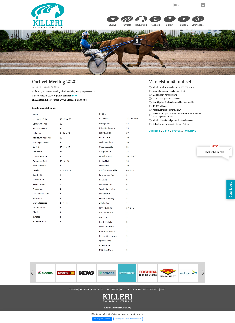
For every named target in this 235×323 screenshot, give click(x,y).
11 (179, 131)
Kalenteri (155, 25)
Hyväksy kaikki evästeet (102, 319)
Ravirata (127, 25)
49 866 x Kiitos (160, 106)
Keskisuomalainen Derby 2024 (167, 110)
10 (176, 131)
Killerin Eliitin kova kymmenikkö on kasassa (173, 120)
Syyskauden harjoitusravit (165, 95)
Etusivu (112, 25)
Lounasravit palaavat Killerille (166, 98)
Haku (163, 289)
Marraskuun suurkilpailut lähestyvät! (169, 91)
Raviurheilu (141, 25)
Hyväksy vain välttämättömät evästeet (128, 319)
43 (184, 131)
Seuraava (191, 131)
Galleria (184, 25)
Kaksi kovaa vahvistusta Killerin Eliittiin (171, 124)
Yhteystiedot (198, 25)
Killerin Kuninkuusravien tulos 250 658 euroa (173, 87)
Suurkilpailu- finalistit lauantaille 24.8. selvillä (173, 102)
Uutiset (169, 25)
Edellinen (153, 131)
